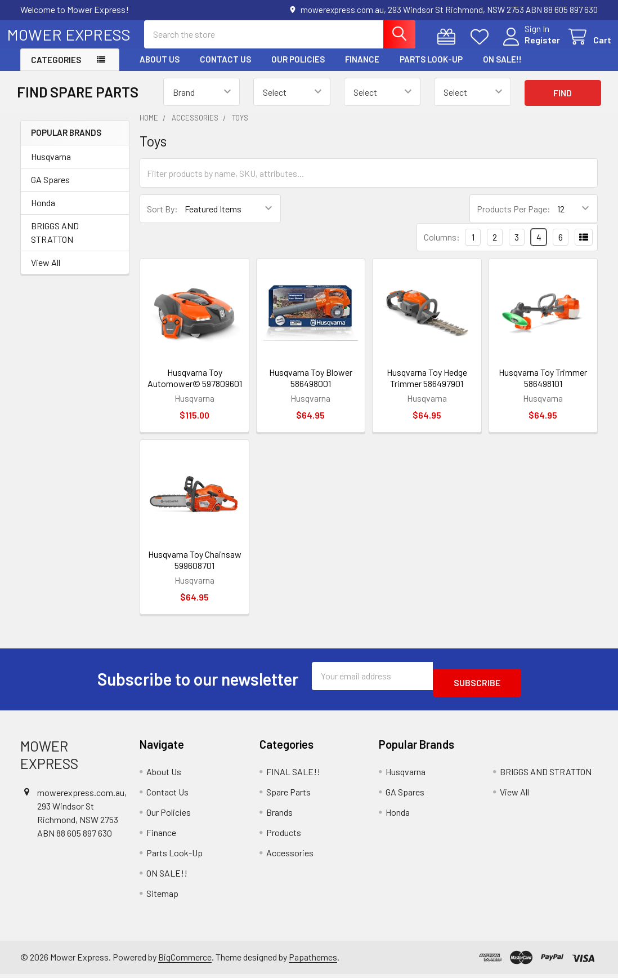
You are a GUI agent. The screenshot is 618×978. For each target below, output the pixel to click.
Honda (43, 212)
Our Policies (298, 69)
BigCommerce (185, 960)
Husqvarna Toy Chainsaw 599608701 (194, 570)
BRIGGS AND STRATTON (55, 242)
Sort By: (162, 219)
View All (45, 272)
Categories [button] (56, 70)
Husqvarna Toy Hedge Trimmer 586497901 (427, 388)
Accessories (290, 856)
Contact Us (225, 69)
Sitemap (162, 896)
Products (283, 835)
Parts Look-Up (431, 69)
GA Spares (50, 189)
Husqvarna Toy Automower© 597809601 (194, 388)
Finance (362, 69)
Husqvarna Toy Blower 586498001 (310, 388)
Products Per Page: (513, 219)
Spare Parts (288, 795)
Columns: (442, 247)
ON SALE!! (502, 69)
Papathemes (313, 960)
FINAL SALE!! (293, 775)
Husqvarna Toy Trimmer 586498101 (543, 388)
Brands (279, 815)
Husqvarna (51, 166)
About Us (160, 69)
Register (529, 46)
